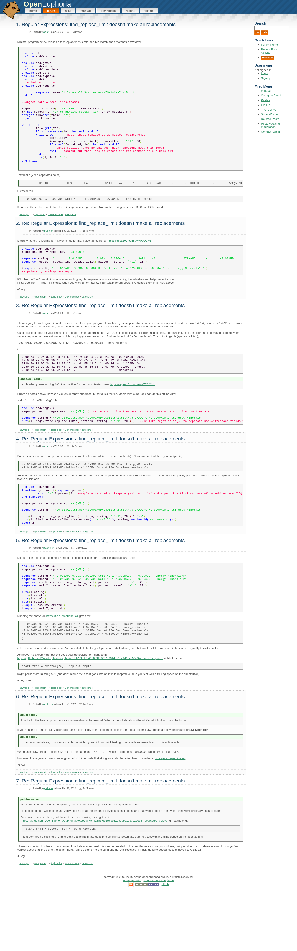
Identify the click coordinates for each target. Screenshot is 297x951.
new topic (24, 240)
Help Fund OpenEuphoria (159, 941)
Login (264, 73)
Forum (51, 10)
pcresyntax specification (170, 818)
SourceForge (269, 114)
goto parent (40, 327)
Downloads (108, 10)
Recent (130, 10)
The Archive (268, 109)
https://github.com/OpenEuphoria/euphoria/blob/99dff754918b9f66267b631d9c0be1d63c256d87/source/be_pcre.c (90, 717)
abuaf (46, 32)
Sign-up (266, 78)
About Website (132, 941)
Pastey (265, 100)
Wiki (68, 10)
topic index (39, 240)
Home (33, 10)
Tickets (148, 10)
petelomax (48, 594)
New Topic (267, 57)
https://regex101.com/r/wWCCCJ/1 (129, 266)
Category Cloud (271, 95)
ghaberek (48, 256)
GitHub (265, 105)
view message (55, 240)
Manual (86, 10)
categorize (70, 240)
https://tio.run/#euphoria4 (62, 671)
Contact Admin (270, 131)
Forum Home (269, 44)
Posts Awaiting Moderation (270, 125)
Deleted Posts (270, 119)
